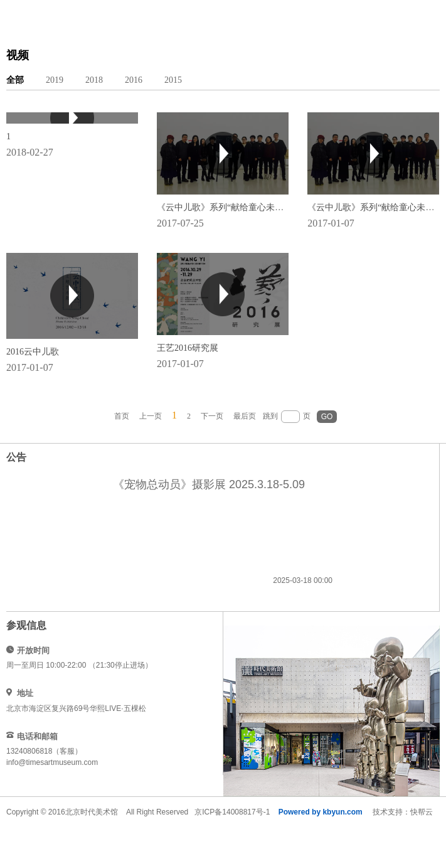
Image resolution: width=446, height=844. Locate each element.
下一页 (212, 416)
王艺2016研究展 (187, 348)
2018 (94, 80)
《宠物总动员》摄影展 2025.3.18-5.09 (209, 484)
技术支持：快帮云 (403, 812)
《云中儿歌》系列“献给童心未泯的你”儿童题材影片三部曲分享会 (283, 207)
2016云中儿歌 (32, 351)
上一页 (150, 416)
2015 (173, 80)
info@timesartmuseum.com (52, 762)
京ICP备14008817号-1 (232, 812)
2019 (54, 80)
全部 (15, 80)
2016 (133, 80)
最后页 (244, 416)
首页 (121, 416)
